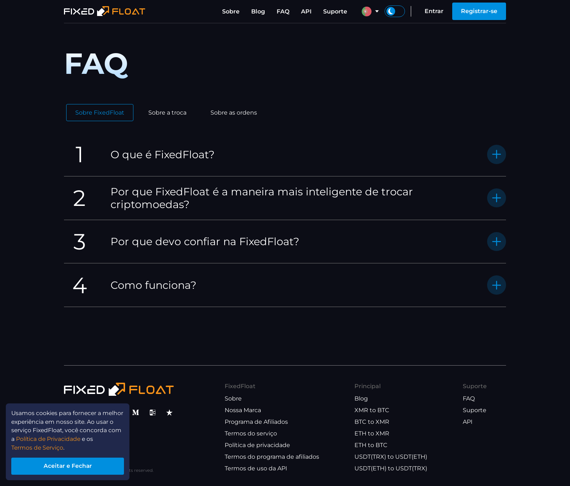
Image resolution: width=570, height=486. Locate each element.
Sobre (231, 11)
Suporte (335, 11)
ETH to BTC (371, 445)
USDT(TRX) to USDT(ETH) (390, 456)
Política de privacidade (257, 445)
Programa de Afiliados (256, 421)
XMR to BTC (371, 410)
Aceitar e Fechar (68, 465)
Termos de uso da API (256, 468)
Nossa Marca (243, 410)
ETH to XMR (371, 433)
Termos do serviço (251, 433)
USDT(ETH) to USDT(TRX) (390, 468)
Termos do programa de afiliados (272, 456)
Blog (258, 11)
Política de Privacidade (49, 437)
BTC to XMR (371, 421)
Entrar (434, 11)
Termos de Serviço (38, 446)
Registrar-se (479, 11)
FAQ (283, 11)
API (306, 11)
